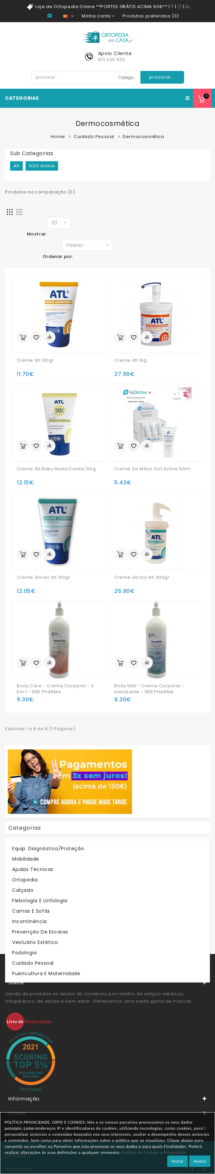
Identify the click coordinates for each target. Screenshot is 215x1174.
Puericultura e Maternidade (46, 973)
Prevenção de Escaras (40, 931)
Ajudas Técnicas (32, 869)
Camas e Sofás (31, 911)
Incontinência (29, 921)
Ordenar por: (58, 256)
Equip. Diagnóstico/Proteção (48, 848)
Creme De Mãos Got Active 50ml (152, 469)
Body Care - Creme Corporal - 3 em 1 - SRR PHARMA (55, 689)
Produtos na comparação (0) (40, 192)
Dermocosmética (143, 136)
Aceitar (200, 1161)
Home (58, 136)
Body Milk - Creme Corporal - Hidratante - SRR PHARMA (149, 689)
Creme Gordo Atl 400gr (142, 577)
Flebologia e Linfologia (40, 900)
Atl (16, 166)
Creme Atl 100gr (35, 360)
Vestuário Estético (35, 942)
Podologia (24, 952)
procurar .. (162, 77)
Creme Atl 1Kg (130, 360)
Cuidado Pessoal (94, 136)
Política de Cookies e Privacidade (154, 1152)
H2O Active (42, 166)
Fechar (177, 1161)
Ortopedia (25, 879)
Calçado (22, 890)
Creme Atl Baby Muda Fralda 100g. (57, 469)
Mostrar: (37, 234)
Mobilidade (25, 859)
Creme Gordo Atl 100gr (44, 577)
